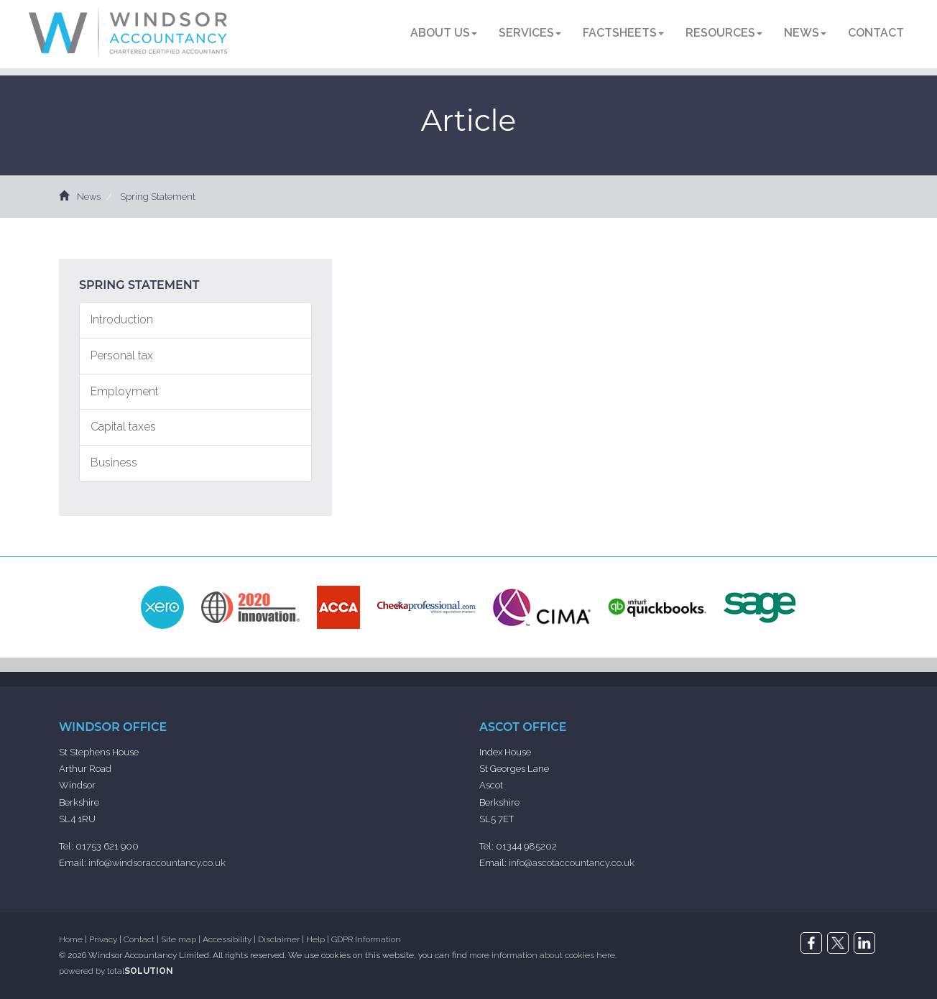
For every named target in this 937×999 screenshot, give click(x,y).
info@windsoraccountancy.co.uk (157, 862)
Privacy (103, 939)
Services (530, 33)
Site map (178, 939)
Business (114, 462)
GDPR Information (366, 939)
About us (443, 33)
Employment (125, 391)
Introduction (122, 319)
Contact (876, 33)
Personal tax (122, 355)
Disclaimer (279, 939)
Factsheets (623, 33)
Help (315, 939)
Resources (724, 33)
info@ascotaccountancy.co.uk (571, 862)
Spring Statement (157, 196)
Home (71, 939)
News (805, 33)
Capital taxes (123, 426)
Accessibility (227, 939)
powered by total (116, 971)
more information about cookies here (542, 955)
